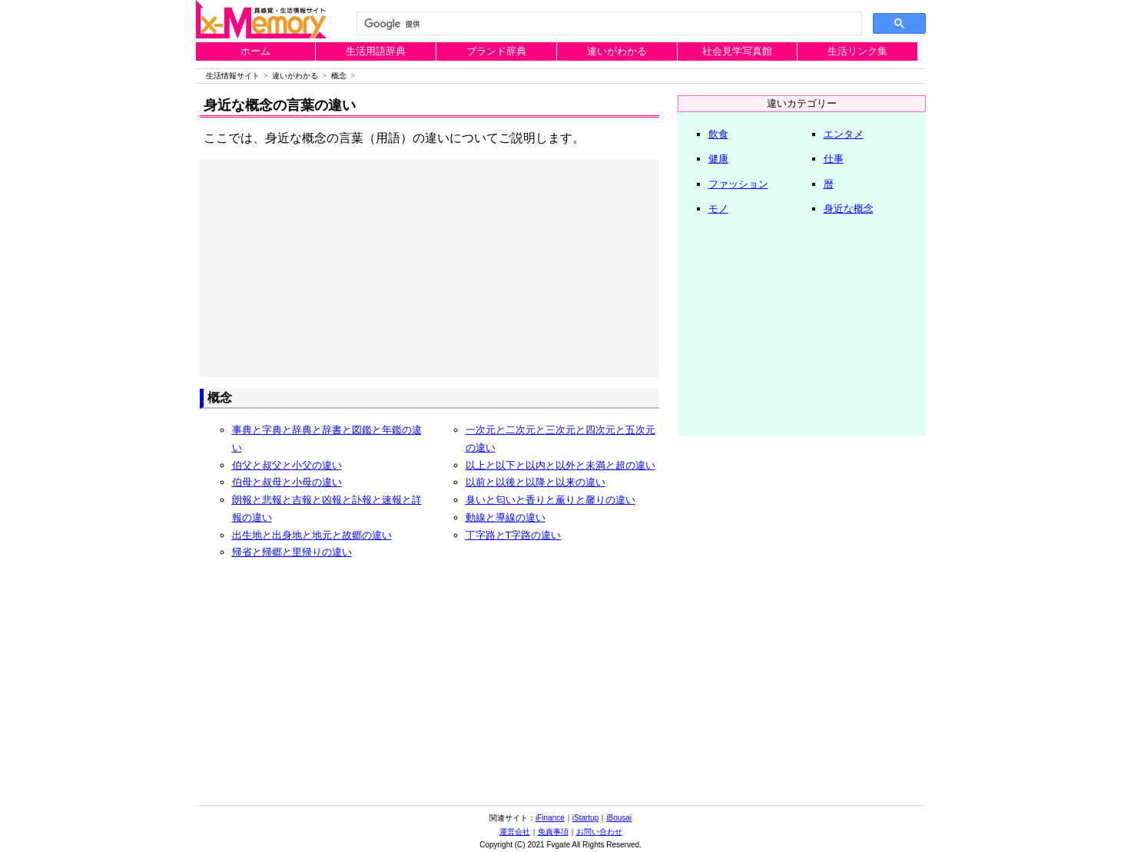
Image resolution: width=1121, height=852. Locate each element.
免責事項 (553, 831)
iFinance (550, 818)
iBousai (619, 818)
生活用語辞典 (376, 51)
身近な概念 (849, 208)
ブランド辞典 (496, 51)
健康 (718, 158)
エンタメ (844, 134)
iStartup (585, 818)
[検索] (607, 24)
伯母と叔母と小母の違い (287, 482)
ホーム (255, 51)
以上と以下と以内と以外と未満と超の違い (560, 465)
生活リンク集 (857, 51)
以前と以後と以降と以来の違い (535, 482)
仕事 (834, 158)
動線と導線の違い (506, 517)
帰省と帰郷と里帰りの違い (292, 552)
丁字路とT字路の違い (514, 535)
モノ (718, 208)
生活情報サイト (233, 75)
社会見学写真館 (737, 51)
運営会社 (514, 831)
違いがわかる (617, 51)
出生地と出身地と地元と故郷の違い (312, 535)
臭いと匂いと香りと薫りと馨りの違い (550, 500)
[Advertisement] (429, 268)
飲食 (718, 134)
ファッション (738, 184)
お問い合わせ (599, 831)
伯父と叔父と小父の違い (287, 465)
